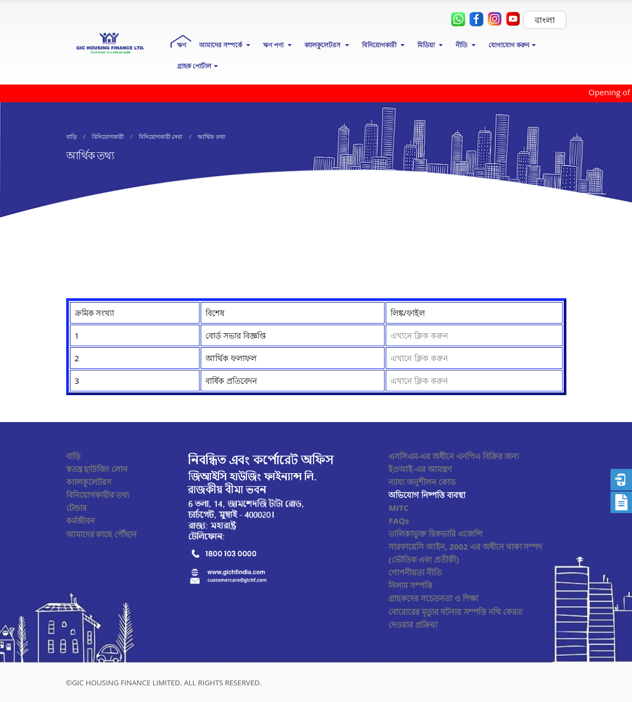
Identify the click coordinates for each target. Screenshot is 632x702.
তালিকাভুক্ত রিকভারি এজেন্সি (435, 533)
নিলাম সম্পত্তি (410, 585)
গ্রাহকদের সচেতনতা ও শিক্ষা (433, 598)
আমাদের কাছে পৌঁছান (101, 534)
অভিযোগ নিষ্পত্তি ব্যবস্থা (426, 494)
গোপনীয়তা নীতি (415, 572)
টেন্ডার (76, 507)
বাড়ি (73, 456)
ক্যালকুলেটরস (88, 481)
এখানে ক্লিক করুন (419, 335)
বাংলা (545, 20)
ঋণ (181, 45)
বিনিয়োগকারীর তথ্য (98, 494)
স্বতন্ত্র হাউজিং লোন (97, 469)
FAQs (398, 520)
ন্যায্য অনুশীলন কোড (422, 481)
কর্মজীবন (80, 520)
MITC (398, 507)
